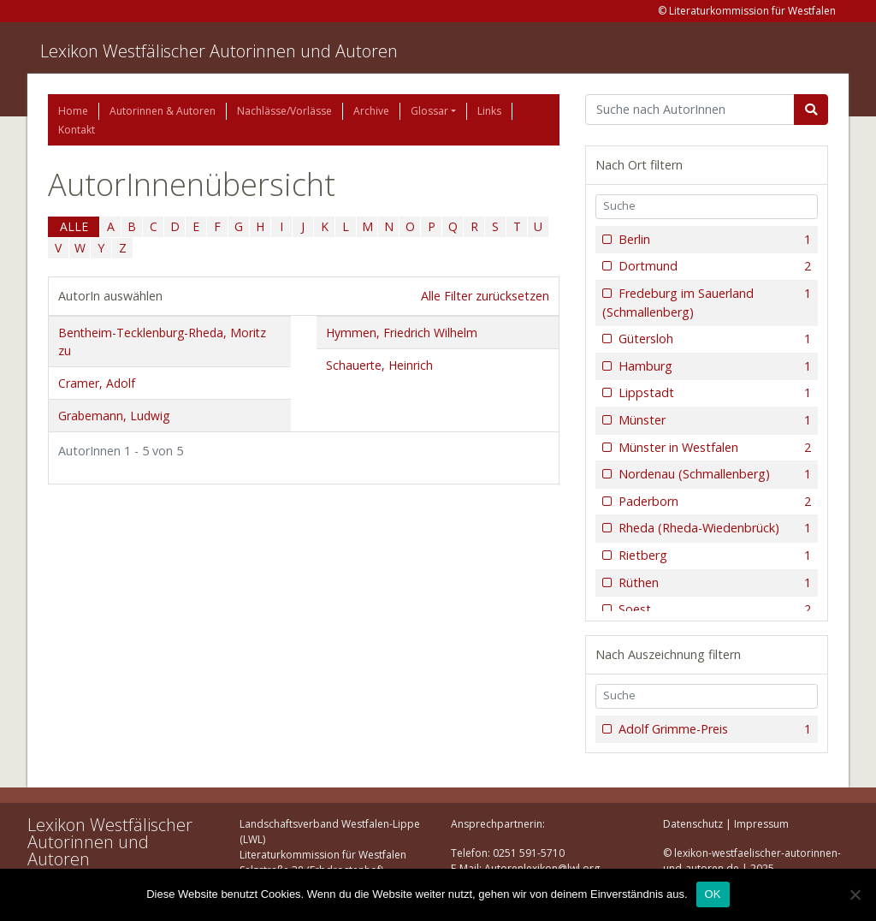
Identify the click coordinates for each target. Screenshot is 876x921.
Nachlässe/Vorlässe (284, 111)
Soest (713, 609)
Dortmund (713, 266)
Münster (713, 420)
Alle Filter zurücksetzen (485, 296)
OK (713, 894)
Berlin (713, 239)
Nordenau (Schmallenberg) (713, 474)
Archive (371, 111)
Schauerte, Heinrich (379, 365)
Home (73, 111)
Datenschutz (693, 824)
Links (489, 111)
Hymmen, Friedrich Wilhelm (401, 332)
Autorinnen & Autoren (163, 111)
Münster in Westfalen (713, 447)
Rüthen (713, 582)
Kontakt (76, 129)
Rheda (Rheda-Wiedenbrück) (713, 528)
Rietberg (713, 555)
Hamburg (713, 366)
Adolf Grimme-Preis (713, 729)
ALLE (74, 226)
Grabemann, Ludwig (113, 415)
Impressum (761, 824)
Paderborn (713, 501)
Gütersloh (713, 339)
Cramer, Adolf (96, 383)
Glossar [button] (429, 111)
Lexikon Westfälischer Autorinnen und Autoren (219, 50)
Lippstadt (713, 392)
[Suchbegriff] (690, 109)
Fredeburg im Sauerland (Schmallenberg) (706, 302)
